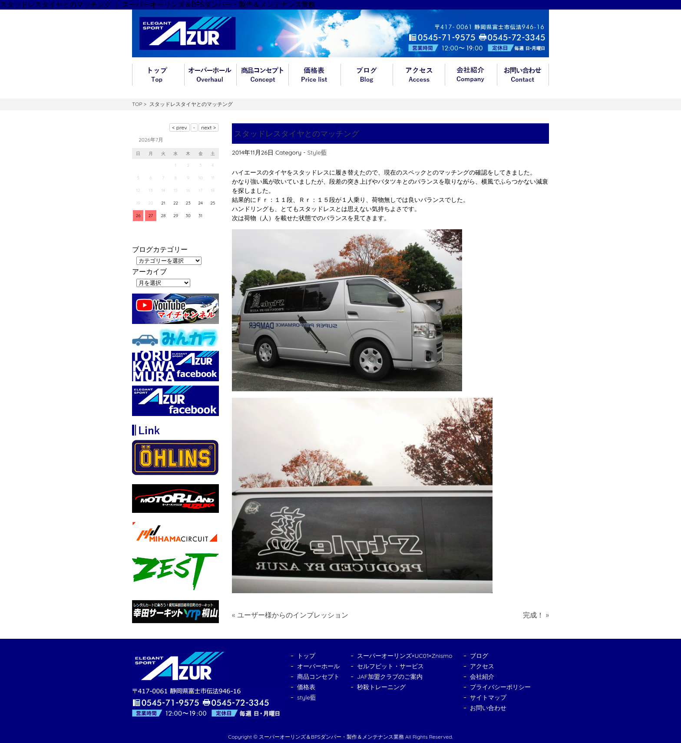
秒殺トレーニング (381, 687)
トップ (158, 75)
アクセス (419, 75)
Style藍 (317, 152)
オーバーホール (210, 75)
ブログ (366, 75)
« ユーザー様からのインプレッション (290, 615)
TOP (137, 104)
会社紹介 (471, 75)
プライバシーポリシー (500, 687)
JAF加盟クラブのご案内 (390, 676)
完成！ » (536, 615)
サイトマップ (488, 697)
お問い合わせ (523, 75)
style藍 (306, 697)
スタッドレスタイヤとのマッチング (296, 134)
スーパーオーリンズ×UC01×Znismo (405, 656)
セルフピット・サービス (390, 666)
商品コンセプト (262, 75)
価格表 (314, 75)
